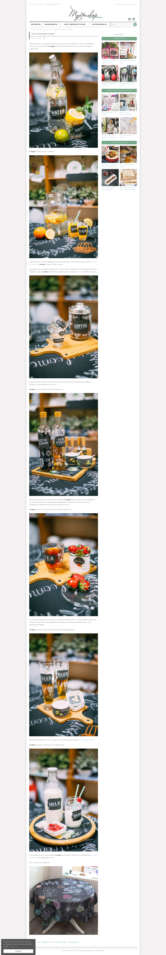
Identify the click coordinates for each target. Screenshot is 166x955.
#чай (38, 942)
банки (80, 272)
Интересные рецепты (99, 24)
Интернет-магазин (36, 4)
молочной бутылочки (86, 740)
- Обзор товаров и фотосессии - (119, 90)
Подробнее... (13, 946)
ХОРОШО (18, 951)
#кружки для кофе (60, 942)
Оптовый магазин (52, 4)
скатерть (94, 855)
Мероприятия (36, 24)
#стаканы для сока (73, 942)
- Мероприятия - (119, 38)
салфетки (33, 857)
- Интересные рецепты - (119, 142)
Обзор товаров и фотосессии (74, 24)
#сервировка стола (47, 942)
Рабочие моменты (51, 24)
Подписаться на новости (126, 4)
